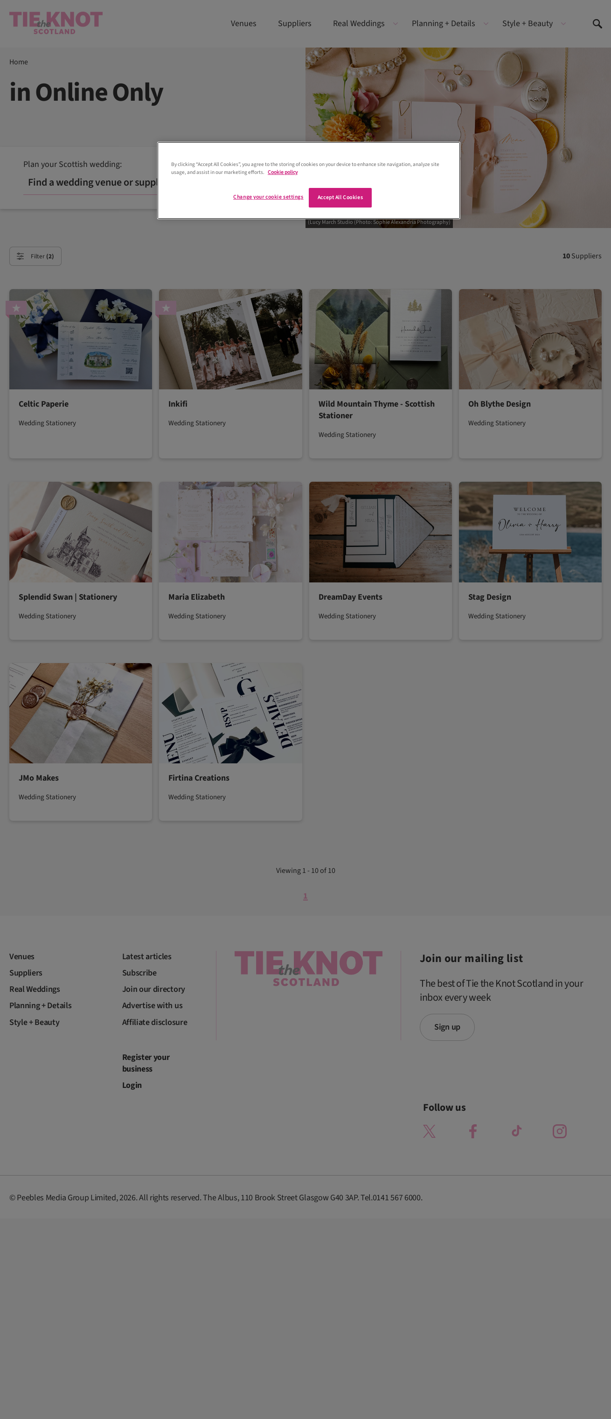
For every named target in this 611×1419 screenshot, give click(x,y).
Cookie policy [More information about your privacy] (283, 172)
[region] (308, 180)
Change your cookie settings (268, 197)
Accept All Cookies (340, 197)
